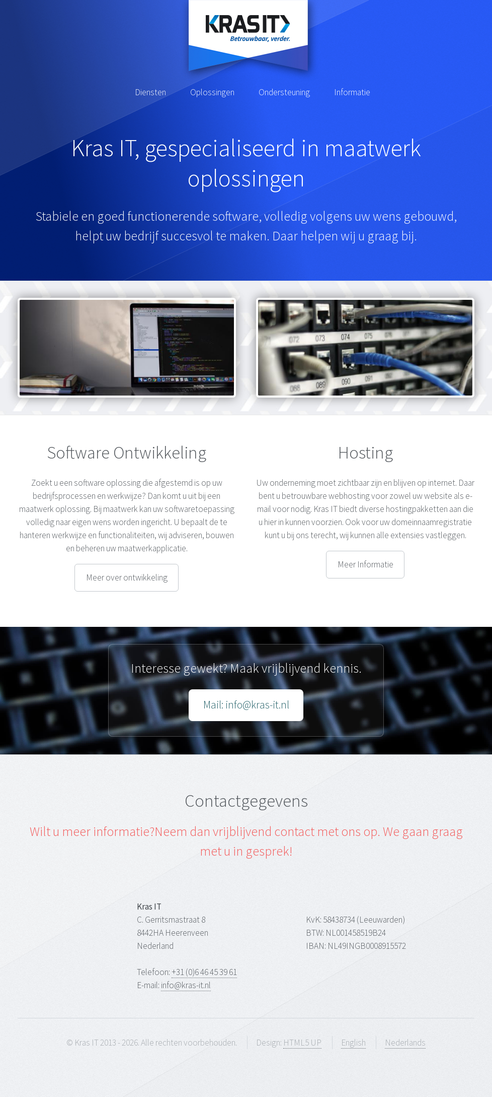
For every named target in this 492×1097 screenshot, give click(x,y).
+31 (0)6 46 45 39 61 (204, 972)
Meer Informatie (365, 564)
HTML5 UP (302, 1042)
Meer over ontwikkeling (127, 577)
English (353, 1042)
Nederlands (405, 1042)
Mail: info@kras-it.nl (246, 705)
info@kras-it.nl (186, 985)
